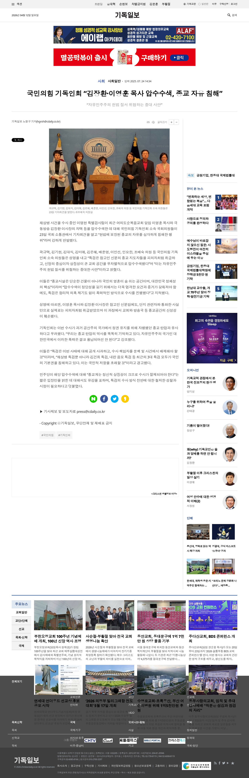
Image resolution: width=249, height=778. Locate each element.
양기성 (191, 391)
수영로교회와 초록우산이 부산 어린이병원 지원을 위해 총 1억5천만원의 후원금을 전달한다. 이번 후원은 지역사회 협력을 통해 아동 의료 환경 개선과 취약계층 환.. (161, 722)
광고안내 (76, 765)
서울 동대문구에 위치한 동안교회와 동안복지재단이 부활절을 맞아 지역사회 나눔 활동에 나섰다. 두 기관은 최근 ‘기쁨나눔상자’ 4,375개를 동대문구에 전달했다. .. (161, 653)
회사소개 (62, 765)
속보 (191, 175)
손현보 (123, 4)
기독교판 (191, 4)
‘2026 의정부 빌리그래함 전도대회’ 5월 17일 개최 (109, 703)
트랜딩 (98, 4)
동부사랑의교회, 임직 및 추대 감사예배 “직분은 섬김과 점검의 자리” (212, 705)
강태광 (191, 411)
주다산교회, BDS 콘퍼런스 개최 (212, 639)
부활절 (166, 4)
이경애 (191, 482)
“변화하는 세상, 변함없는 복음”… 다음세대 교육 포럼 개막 (199, 203)
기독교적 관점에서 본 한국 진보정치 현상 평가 (201, 382)
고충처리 (160, 765)
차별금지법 (139, 4)
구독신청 (223, 4)
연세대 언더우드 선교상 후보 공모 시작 (57, 703)
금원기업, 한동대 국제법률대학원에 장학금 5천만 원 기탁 (199, 272)
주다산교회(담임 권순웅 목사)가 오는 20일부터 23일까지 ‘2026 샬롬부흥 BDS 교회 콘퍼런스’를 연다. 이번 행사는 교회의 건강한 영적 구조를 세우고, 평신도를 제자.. (213, 653)
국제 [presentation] (21, 646)
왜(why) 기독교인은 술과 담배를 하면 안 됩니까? (202, 453)
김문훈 (153, 4)
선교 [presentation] (21, 629)
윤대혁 (111, 4)
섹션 (17, 4)
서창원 (191, 506)
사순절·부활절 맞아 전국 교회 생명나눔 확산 (109, 639)
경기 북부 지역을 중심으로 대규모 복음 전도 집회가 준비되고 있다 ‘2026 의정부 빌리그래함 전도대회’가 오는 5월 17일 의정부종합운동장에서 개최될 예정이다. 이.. (110, 717)
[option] (199, 539)
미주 (214, 4)
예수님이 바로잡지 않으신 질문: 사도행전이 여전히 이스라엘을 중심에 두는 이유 (199, 249)
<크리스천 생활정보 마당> (164, 493)
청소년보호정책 (142, 765)
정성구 (191, 430)
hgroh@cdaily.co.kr (48, 121)
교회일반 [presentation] (21, 612)
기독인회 (65, 435)
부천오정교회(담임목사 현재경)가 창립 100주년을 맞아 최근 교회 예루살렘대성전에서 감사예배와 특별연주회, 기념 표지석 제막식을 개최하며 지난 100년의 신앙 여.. (58, 653)
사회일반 (114, 81)
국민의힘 (48, 435)
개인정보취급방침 (121, 765)
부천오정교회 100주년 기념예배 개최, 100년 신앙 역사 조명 (57, 639)
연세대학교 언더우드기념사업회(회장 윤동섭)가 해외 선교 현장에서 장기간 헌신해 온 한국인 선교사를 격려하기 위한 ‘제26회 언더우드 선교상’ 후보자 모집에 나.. (58, 717)
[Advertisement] (212, 144)
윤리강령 (173, 765)
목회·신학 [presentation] (21, 637)
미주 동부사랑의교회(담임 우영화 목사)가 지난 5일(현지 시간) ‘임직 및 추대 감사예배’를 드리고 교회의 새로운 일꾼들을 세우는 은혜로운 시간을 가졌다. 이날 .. (213, 722)
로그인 (234, 4)
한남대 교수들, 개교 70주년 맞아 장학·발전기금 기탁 (198, 292)
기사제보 (102, 765)
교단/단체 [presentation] (21, 621)
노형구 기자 (29, 121)
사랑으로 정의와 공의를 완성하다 (198, 221)
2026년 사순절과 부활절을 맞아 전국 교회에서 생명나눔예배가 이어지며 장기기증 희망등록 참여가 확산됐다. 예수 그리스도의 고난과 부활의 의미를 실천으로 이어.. (110, 653)
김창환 (191, 463)
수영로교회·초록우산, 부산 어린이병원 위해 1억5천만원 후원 (160, 705)
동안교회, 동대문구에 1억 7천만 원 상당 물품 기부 (160, 639)
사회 (101, 81)
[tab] (21, 612)
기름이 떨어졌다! (198, 426)
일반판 (205, 4)
